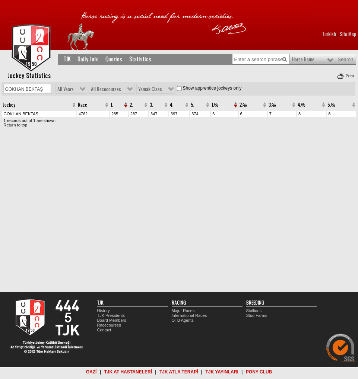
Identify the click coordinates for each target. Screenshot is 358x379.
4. (171, 105)
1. (112, 105)
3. (151, 105)
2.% (243, 105)
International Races (189, 315)
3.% (272, 105)
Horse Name (303, 59)
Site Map (348, 34)
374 (194, 114)
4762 (83, 114)
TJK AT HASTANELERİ (128, 372)
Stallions (254, 310)
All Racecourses (106, 89)
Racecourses (109, 325)
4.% (301, 105)
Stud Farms (256, 315)
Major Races (183, 310)
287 (133, 114)
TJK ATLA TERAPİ (178, 372)
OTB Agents (183, 320)
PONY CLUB (259, 372)
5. (192, 105)
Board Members (111, 320)
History (103, 310)
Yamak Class (150, 89)
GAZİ (91, 372)
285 (114, 114)
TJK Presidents (111, 315)
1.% (215, 105)
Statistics (140, 59)
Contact (104, 330)
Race (82, 105)
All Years (65, 89)
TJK (67, 59)
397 (174, 114)
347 (154, 114)
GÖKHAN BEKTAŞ (21, 114)
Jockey (9, 105)
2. (131, 105)
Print (350, 76)
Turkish (329, 34)
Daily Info (88, 59)
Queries (113, 59)
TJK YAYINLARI (222, 372)
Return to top (16, 125)
